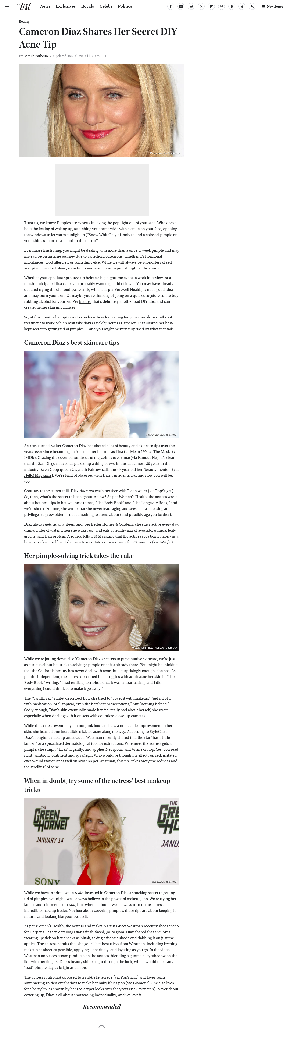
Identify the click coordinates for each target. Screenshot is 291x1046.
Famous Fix (147, 458)
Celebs (106, 6)
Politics (125, 6)
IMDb (29, 458)
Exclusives (66, 6)
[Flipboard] (211, 6)
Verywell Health (128, 290)
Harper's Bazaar (43, 932)
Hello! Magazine (37, 475)
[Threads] (241, 6)
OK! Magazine (102, 536)
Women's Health (133, 497)
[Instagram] (191, 6)
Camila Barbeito (36, 56)
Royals (87, 6)
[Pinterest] (221, 6)
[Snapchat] (231, 6)
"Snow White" (99, 235)
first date (63, 284)
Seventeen (145, 989)
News (45, 6)
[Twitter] (201, 6)
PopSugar (163, 491)
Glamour (140, 983)
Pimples (64, 223)
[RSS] (252, 6)
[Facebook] (170, 6)
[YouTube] (180, 6)
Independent (48, 677)
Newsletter (272, 6)
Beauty (24, 21)
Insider (85, 301)
